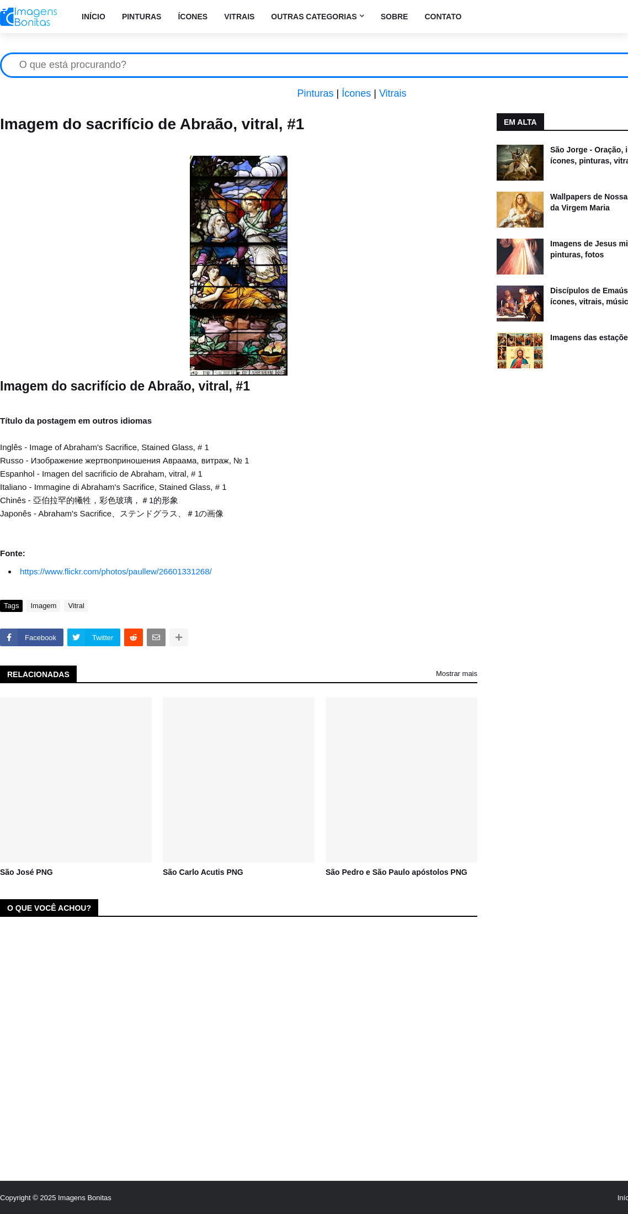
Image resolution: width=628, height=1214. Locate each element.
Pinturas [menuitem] (142, 16)
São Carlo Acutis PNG (203, 872)
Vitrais (393, 93)
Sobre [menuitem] (394, 16)
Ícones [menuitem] (192, 16)
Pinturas (315, 93)
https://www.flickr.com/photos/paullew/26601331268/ (116, 571)
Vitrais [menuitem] (239, 16)
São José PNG (26, 872)
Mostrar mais (456, 673)
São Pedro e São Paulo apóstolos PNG (396, 872)
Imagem (43, 605)
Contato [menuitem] (442, 16)
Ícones (356, 93)
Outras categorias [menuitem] (313, 16)
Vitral (76, 605)
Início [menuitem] (93, 16)
